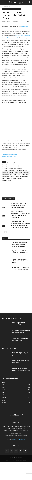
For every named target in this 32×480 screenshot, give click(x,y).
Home (3, 6)
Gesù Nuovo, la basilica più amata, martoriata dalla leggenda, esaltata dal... (19, 262)
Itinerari (8, 9)
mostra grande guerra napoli (22, 190)
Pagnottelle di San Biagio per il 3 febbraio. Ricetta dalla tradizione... (21, 350)
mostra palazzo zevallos (8, 194)
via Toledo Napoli (6, 198)
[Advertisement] (16, 140)
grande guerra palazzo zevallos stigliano (12, 186)
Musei (3, 243)
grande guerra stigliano (8, 188)
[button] (29, 2)
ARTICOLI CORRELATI (8, 216)
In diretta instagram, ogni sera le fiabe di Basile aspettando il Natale (19, 223)
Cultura (8, 6)
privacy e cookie (18, 475)
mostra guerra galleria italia (9, 192)
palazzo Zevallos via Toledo (9, 196)
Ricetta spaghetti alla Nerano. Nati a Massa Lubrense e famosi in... (20, 371)
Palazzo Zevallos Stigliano (22, 194)
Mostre (16, 9)
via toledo (19, 196)
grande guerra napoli (7, 181)
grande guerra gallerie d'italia (14, 179)
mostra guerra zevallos (23, 192)
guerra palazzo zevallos (21, 188)
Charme (8, 21)
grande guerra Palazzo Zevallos (10, 184)
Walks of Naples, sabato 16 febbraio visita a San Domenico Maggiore (20, 278)
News (20, 9)
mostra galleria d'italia (7, 190)
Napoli (16, 55)
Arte (12, 9)
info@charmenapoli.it (19, 457)
